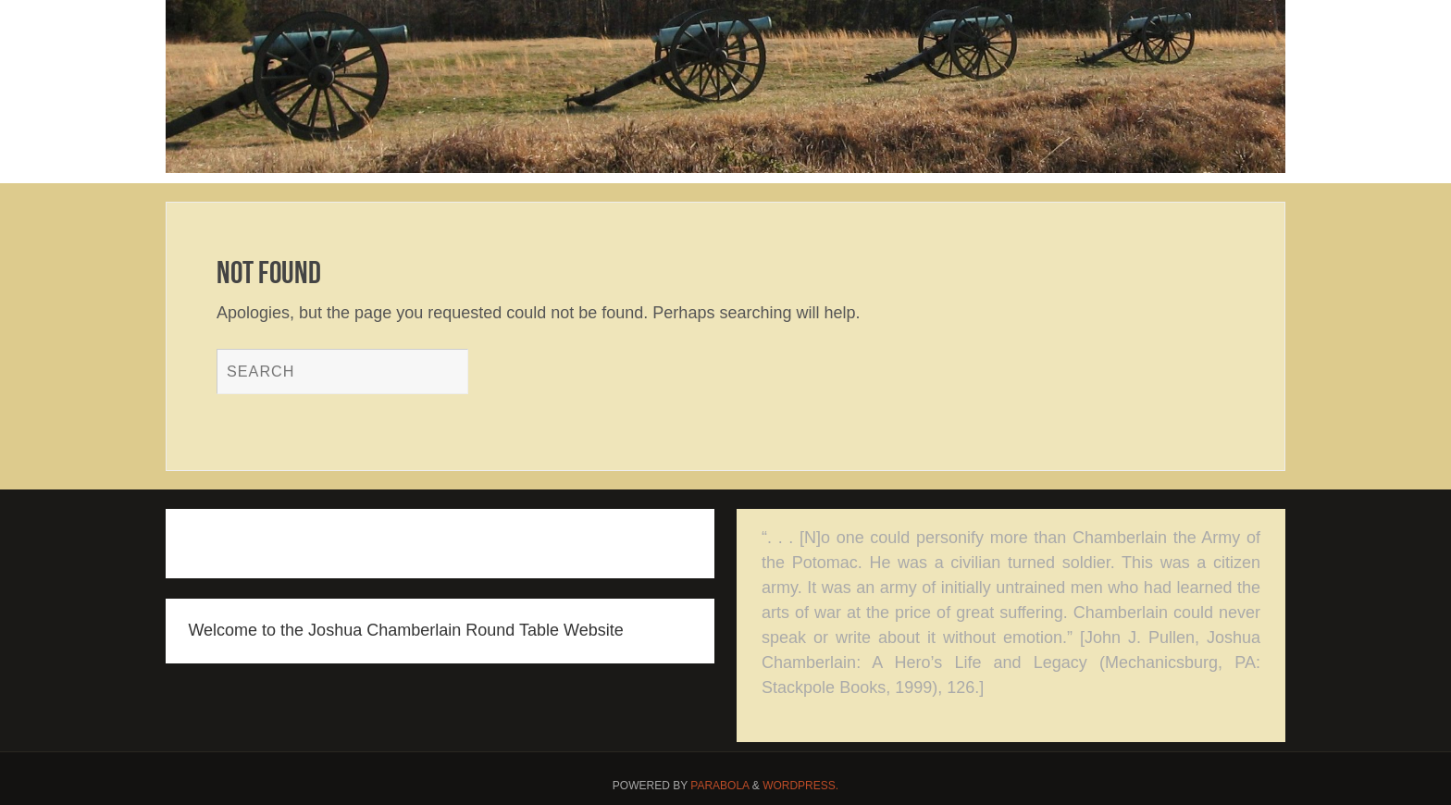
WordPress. (800, 785)
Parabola (719, 785)
